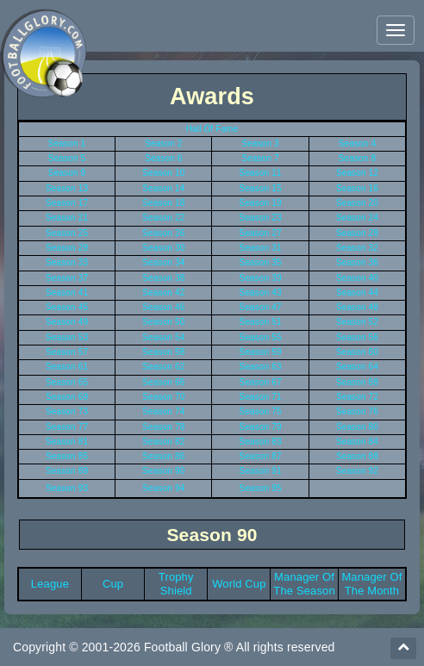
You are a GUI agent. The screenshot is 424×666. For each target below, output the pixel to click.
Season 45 (67, 307)
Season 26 (163, 233)
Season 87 (261, 456)
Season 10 (163, 172)
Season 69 (67, 396)
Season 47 (261, 307)
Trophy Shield (176, 583)
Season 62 (163, 366)
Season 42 (163, 292)
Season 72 (357, 396)
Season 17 (67, 203)
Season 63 (261, 366)
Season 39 (261, 278)
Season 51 (261, 322)
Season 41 (67, 292)
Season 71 (261, 396)
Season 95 (261, 488)
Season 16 (357, 188)
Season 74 (163, 411)
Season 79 (261, 427)
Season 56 (357, 337)
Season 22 (163, 217)
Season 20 (357, 203)
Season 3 (259, 143)
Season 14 (163, 188)
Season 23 (261, 217)
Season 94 (163, 488)
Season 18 (163, 203)
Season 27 (261, 233)
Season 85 (67, 456)
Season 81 (67, 441)
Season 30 (163, 247)
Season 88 (357, 456)
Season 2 (163, 143)
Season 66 (163, 382)
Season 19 (261, 203)
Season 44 (357, 292)
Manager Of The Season (304, 583)
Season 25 (67, 233)
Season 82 (163, 441)
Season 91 (261, 471)
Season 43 (261, 292)
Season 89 (67, 471)
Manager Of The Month (371, 583)
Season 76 (357, 411)
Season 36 (357, 262)
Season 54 (163, 337)
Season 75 (261, 411)
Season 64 (357, 366)
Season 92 (357, 471)
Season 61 (67, 366)
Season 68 (357, 382)
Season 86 (163, 456)
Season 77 (67, 427)
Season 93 (67, 488)
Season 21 (67, 217)
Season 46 (163, 307)
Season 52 (357, 322)
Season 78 (163, 427)
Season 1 (66, 143)
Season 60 (357, 352)
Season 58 (163, 352)
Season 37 (67, 278)
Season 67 (261, 382)
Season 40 (357, 278)
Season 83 (261, 441)
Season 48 (357, 307)
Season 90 (163, 471)
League (50, 583)
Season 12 (357, 172)
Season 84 (357, 441)
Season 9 (66, 172)
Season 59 (261, 352)
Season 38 (163, 278)
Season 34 (163, 262)
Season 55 (261, 337)
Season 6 (163, 158)
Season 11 (261, 172)
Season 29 (67, 247)
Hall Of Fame (212, 129)
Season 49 (67, 322)
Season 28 (357, 233)
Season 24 (357, 217)
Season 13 (67, 188)
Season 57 (67, 352)
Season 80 (357, 427)
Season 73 (67, 411)
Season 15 (261, 188)
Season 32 (357, 247)
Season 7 (259, 158)
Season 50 (163, 322)
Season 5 (66, 158)
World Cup (238, 583)
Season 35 (261, 262)
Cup (113, 583)
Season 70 (163, 396)
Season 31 (261, 247)
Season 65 (67, 382)
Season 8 (357, 158)
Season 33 (67, 262)
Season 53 (67, 337)
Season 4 (357, 143)
